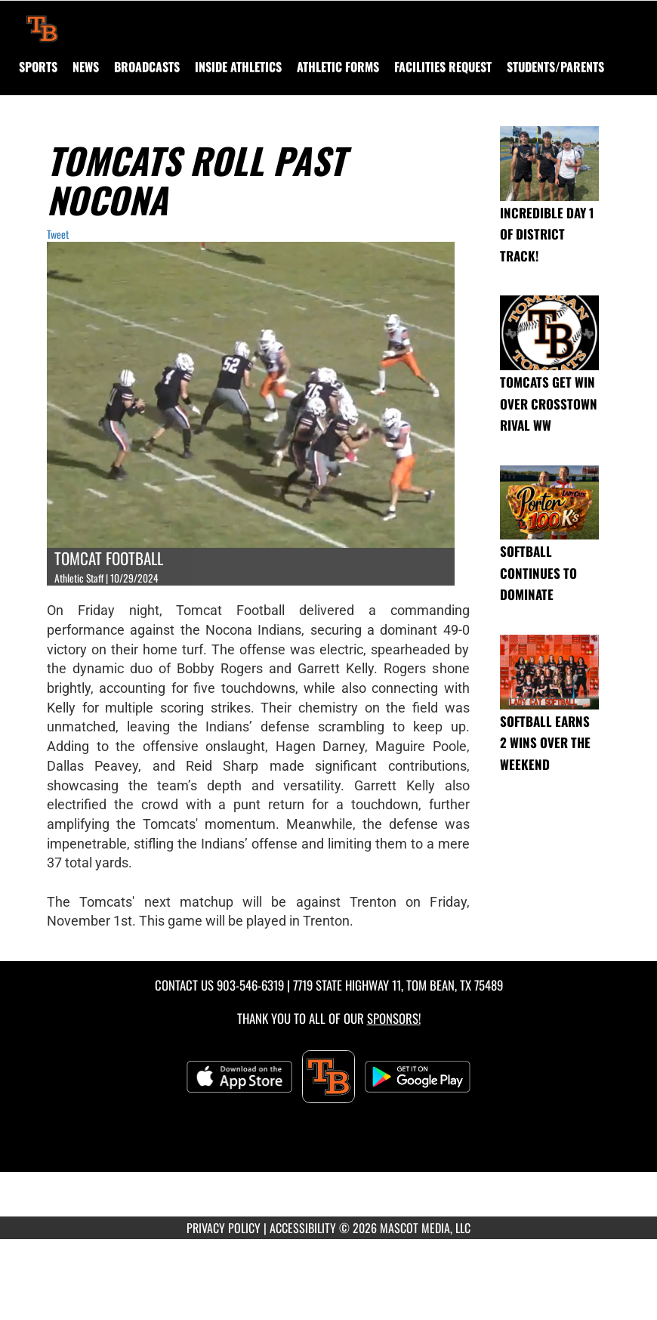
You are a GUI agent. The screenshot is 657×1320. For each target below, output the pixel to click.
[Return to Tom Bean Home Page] (42, 20)
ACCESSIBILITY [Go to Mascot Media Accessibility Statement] (303, 1228)
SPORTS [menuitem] (38, 66)
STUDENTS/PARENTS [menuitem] (555, 66)
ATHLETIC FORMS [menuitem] (338, 66)
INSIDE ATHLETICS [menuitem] (238, 66)
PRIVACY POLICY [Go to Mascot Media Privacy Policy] (224, 1228)
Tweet (58, 234)
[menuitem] (85, 66)
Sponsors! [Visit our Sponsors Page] (394, 1018)
